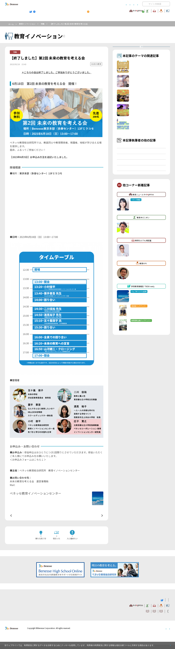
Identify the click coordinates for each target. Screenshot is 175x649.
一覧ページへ (56, 519)
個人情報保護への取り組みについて (144, 632)
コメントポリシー (83, 4)
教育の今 (140, 10)
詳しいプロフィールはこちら (68, 498)
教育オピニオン (96, 10)
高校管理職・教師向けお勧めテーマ (86, 18)
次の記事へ (94, 519)
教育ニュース (68, 10)
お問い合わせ (132, 4)
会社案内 (166, 632)
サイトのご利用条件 (62, 4)
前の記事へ (19, 519)
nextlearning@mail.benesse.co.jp (33, 490)
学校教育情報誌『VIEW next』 (33, 18)
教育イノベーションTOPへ (84, 36)
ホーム (11, 24)
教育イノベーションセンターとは (143, 49)
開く (145, 4)
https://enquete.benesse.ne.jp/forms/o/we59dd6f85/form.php (44, 468)
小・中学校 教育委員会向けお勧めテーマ (141, 18)
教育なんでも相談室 (119, 10)
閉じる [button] (165, 644)
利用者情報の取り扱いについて (108, 4)
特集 (43, 23)
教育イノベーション (160, 10)
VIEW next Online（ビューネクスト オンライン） (17, 604)
